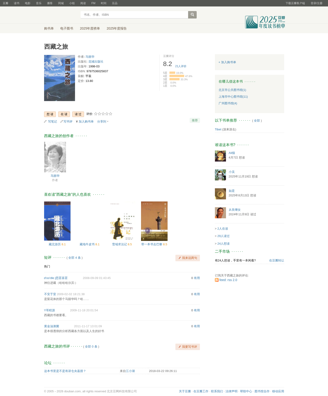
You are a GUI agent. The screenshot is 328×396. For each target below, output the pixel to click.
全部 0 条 (91, 346)
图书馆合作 (262, 391)
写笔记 (52, 121)
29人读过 (223, 236)
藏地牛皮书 (88, 244)
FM (93, 3)
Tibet (218, 129)
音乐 (39, 3)
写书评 (67, 121)
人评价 (181, 66)
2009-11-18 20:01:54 (84, 310)
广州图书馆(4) (228, 103)
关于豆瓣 (185, 391)
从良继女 (235, 209)
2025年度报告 (117, 28)
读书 (16, 3)
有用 (197, 278)
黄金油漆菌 (51, 326)
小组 (72, 3)
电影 (27, 3)
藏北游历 (55, 244)
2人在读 (222, 228)
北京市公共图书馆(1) (232, 90)
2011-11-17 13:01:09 (88, 326)
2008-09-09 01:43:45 (97, 278)
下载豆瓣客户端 (295, 3)
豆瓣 (5, 3)
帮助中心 (246, 391)
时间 (103, 3)
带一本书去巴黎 (152, 244)
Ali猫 (232, 153)
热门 (47, 266)
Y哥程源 (49, 310)
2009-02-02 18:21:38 (71, 294)
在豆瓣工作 (200, 391)
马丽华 (89, 56)
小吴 (232, 172)
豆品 (114, 3)
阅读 (83, 3)
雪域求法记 (120, 244)
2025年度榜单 (90, 28)
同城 (61, 3)
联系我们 (217, 391)
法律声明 (232, 391)
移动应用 (278, 391)
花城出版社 (95, 61)
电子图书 (66, 28)
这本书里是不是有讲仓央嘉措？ (65, 371)
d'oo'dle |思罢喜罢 (56, 278)
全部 (257, 120)
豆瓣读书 (61, 15)
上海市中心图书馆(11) (233, 96)
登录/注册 (316, 3)
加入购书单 (86, 121)
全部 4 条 (74, 257)
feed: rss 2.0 (228, 280)
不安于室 (50, 294)
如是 (232, 190)
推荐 (195, 120)
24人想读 (223, 243)
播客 (50, 3)
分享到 (101, 121)
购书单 (49, 28)
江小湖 (130, 371)
